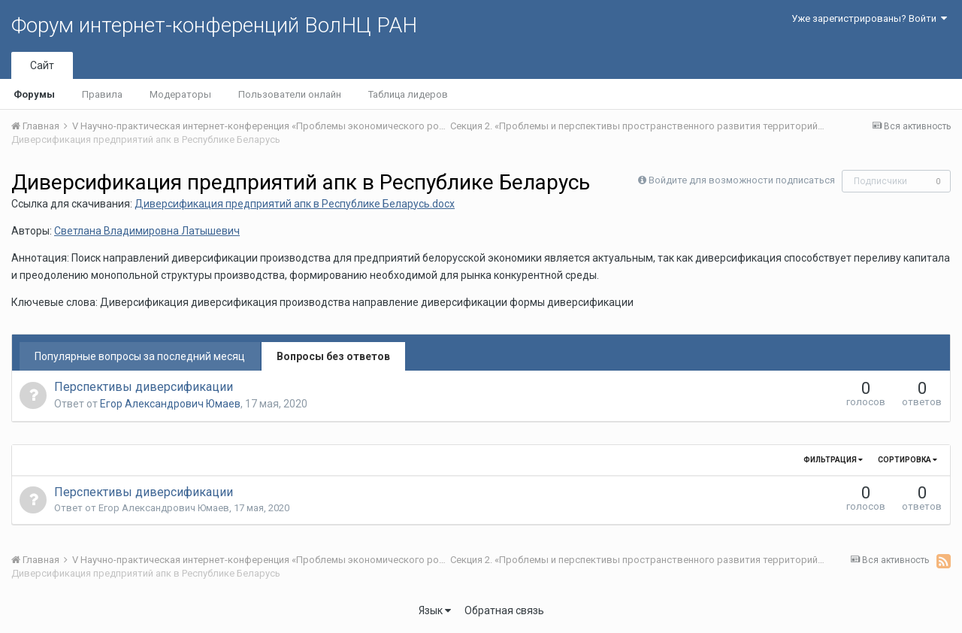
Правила (102, 94)
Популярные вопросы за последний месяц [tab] (140, 356)
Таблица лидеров (408, 94)
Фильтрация (833, 460)
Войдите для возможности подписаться (742, 180)
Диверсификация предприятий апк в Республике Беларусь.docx (295, 204)
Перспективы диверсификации (143, 387)
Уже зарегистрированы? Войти (869, 18)
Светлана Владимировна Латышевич (147, 231)
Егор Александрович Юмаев (170, 404)
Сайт (42, 65)
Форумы (34, 94)
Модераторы (180, 94)
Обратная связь (504, 610)
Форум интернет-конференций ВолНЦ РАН (214, 25)
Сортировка (907, 460)
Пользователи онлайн (289, 94)
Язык (435, 610)
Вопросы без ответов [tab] (333, 356)
